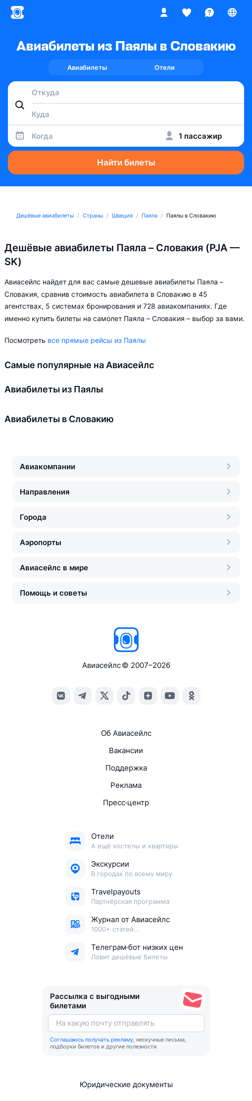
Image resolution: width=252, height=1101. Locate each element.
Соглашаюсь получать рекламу (91, 1039)
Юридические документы (126, 1084)
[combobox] (126, 92)
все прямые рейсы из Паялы (97, 340)
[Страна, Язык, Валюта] (232, 12)
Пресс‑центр (126, 802)
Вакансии (126, 750)
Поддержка (126, 767)
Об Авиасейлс (126, 733)
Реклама (126, 785)
